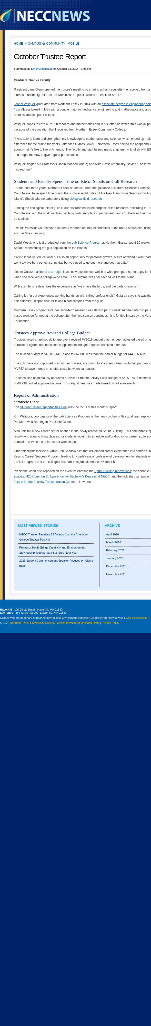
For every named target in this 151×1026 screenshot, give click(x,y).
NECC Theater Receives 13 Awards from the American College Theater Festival (53, 537)
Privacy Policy (110, 622)
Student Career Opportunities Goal (43, 407)
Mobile (73, 43)
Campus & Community (46, 43)
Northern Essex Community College (32, 622)
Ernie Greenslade (42, 68)
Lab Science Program (86, 242)
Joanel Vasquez (25, 104)
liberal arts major (50, 272)
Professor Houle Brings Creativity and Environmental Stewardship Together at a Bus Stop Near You (52, 550)
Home (18, 43)
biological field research (85, 199)
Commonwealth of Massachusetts (78, 622)
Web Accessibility (136, 617)
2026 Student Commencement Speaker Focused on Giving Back (56, 563)
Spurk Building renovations (112, 471)
